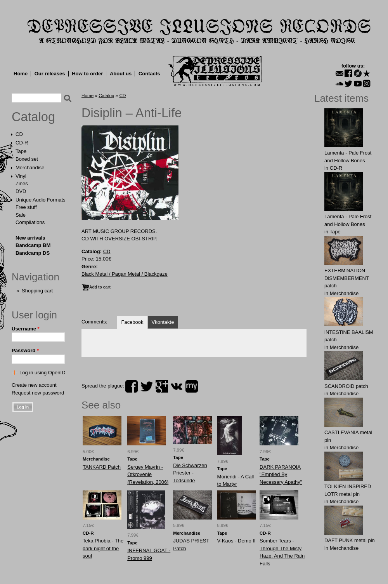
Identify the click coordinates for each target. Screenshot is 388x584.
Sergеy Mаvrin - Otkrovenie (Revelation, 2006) (147, 474)
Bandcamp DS (33, 253)
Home (21, 73)
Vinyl (21, 176)
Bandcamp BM (33, 245)
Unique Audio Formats (41, 200)
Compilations (30, 222)
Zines (22, 183)
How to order (87, 73)
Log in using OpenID (42, 372)
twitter (146, 386)
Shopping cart (37, 291)
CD (19, 134)
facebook (131, 386)
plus (162, 386)
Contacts (149, 73)
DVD (21, 191)
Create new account (34, 385)
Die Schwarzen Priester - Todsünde (190, 472)
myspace (191, 386)
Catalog (33, 117)
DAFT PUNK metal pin (349, 540)
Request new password (38, 393)
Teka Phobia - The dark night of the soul (103, 548)
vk (176, 386)
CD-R (22, 143)
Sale (21, 215)
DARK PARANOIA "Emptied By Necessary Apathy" (281, 474)
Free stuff (26, 207)
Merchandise (30, 167)
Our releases (50, 73)
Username (26, 329)
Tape (21, 151)
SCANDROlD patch (346, 386)
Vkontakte (163, 322)
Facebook (132, 322)
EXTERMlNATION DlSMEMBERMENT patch (346, 278)
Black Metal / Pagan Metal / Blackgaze (124, 274)
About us (121, 73)
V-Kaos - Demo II (236, 541)
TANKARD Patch (102, 467)
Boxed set (27, 159)
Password (25, 350)
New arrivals (30, 238)
